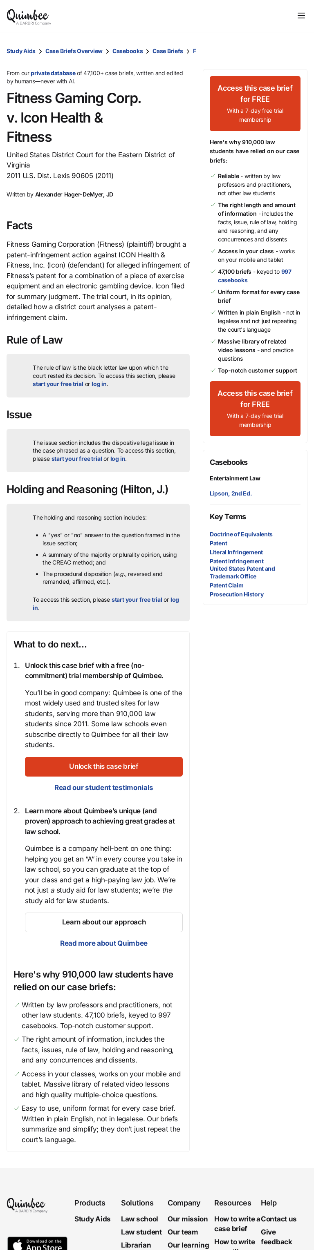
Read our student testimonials (103, 787)
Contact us (279, 1219)
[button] (299, 51)
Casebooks (127, 50)
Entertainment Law (235, 478)
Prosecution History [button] (236, 594)
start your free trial (58, 383)
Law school (139, 1219)
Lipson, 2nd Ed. (231, 493)
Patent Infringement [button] (236, 561)
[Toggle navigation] (301, 15)
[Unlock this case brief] (104, 767)
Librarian (136, 1245)
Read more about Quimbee (104, 943)
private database (53, 72)
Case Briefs (168, 50)
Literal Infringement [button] (236, 552)
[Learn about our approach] (104, 922)
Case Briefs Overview (74, 50)
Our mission (188, 1219)
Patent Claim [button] (226, 585)
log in (99, 383)
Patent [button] (218, 543)
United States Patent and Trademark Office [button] (242, 572)
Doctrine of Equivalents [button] (241, 534)
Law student (141, 1232)
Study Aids (21, 50)
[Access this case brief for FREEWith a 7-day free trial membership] (255, 103)
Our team (183, 1232)
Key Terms (228, 516)
